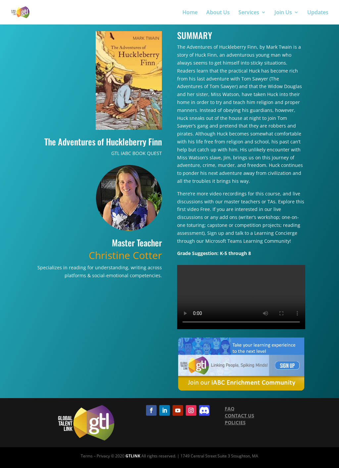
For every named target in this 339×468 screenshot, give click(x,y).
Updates (317, 13)
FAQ (229, 408)
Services (248, 13)
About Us (218, 13)
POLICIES (235, 422)
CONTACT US (239, 415)
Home (190, 13)
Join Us (283, 13)
